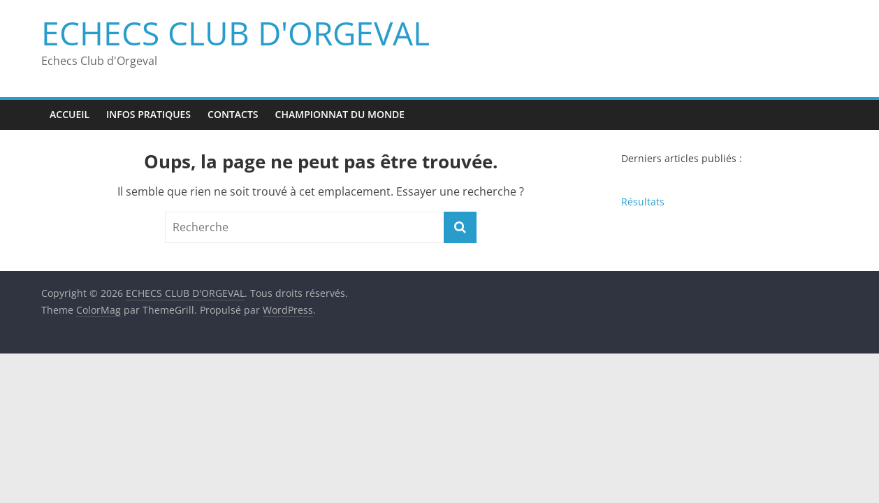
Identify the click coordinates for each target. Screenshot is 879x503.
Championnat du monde (340, 114)
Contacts (233, 114)
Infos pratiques (148, 114)
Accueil (69, 114)
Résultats (642, 201)
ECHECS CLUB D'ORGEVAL (235, 32)
